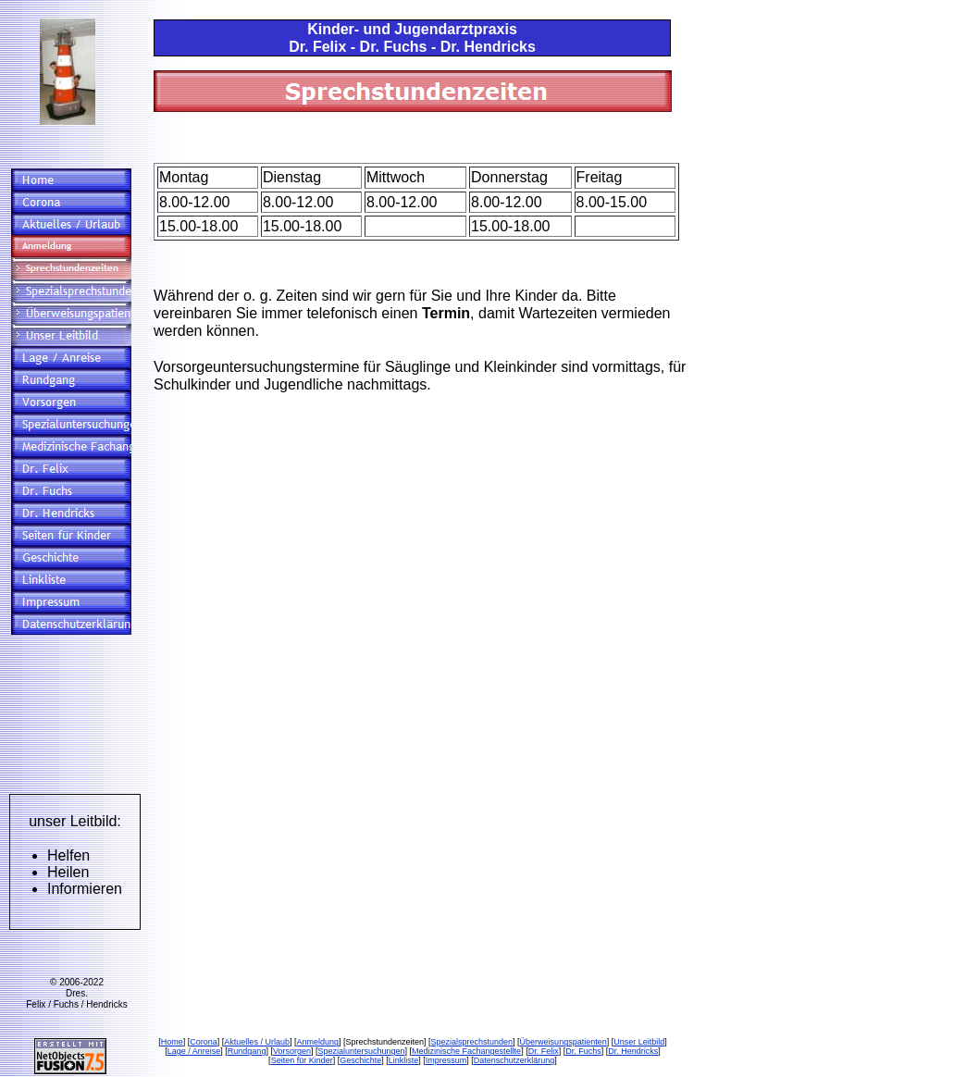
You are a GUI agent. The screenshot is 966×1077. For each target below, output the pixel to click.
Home (172, 1041)
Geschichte (360, 1060)
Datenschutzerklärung (514, 1060)
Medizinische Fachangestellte (466, 1051)
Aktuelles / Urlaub (257, 1041)
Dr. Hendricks (633, 1051)
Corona (203, 1041)
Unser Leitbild (638, 1041)
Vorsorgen (292, 1051)
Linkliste (404, 1060)
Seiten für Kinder (302, 1060)
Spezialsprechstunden (472, 1041)
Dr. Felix (543, 1051)
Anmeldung (317, 1041)
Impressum (446, 1060)
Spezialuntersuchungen (360, 1051)
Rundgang (247, 1051)
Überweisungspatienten (563, 1041)
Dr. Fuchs (583, 1051)
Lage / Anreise (194, 1051)
